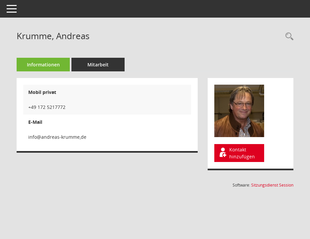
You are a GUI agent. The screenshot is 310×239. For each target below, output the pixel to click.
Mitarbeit (98, 64)
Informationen (43, 64)
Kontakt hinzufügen (236, 153)
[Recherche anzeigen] (287, 36)
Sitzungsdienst (272, 185)
